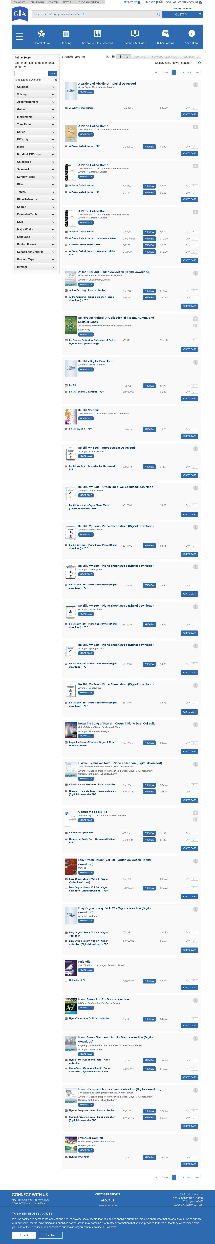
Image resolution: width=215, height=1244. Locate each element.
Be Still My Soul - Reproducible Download (106, 447)
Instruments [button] (35, 117)
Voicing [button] (35, 94)
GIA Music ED (37, 2)
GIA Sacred (19, 2)
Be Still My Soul (88, 410)
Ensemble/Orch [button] (35, 214)
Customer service (107, 1194)
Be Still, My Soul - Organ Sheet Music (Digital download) (116, 486)
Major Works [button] (35, 229)
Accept (24, 1235)
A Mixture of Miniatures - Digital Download (107, 83)
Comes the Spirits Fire (92, 811)
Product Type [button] (35, 259)
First (157, 72)
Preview (149, 146)
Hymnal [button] (35, 267)
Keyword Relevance (164, 56)
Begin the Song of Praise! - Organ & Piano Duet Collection (117, 723)
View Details (86, 92)
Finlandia (84, 961)
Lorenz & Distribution (90, 2)
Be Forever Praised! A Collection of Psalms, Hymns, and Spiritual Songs (93, 342)
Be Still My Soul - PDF (80, 428)
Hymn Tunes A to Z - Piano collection (103, 999)
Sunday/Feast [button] (35, 176)
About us (107, 1200)
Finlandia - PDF (77, 980)
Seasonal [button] (35, 169)
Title (123, 56)
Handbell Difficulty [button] (35, 154)
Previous (166, 72)
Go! (53, 73)
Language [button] (35, 236)
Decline (50, 1235)
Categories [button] (35, 161)
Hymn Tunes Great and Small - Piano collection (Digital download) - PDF (89, 1070)
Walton (53, 2)
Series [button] (35, 132)
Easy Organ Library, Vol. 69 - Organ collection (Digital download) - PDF (88, 942)
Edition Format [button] (35, 244)
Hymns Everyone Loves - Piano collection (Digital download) (119, 1089)
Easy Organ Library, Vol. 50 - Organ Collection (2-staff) (88, 880)
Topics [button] (35, 192)
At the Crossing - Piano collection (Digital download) (114, 271)
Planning (66, 36)
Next (189, 72)
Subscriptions (165, 36)
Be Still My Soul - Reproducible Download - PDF (92, 468)
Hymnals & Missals (135, 36)
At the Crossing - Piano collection (87, 290)
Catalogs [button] (35, 86)
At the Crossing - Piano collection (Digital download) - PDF (91, 298)
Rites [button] (35, 184)
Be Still (72, 385)
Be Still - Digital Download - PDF (86, 391)
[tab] (36, 87)
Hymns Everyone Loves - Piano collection (92, 1110)
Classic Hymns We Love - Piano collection (92, 784)
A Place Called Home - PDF (84, 145)
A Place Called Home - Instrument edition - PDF (93, 253)
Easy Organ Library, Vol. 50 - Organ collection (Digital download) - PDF (88, 889)
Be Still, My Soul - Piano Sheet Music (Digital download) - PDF (93, 546)
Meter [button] (35, 146)
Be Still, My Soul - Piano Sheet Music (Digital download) (116, 526)
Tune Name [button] (35, 124)
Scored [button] (35, 207)
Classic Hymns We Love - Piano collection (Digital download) (120, 763)
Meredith (67, 2)
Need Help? (192, 36)
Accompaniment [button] (35, 101)
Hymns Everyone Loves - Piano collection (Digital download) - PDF (92, 1118)
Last (197, 72)
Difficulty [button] (35, 139)
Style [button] (35, 221)
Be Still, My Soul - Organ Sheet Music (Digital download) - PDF (89, 507)
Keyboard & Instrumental (97, 36)
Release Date (190, 56)
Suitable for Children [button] (35, 251)
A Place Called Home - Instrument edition (92, 237)
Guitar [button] (35, 109)
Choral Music (42, 36)
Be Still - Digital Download (95, 361)
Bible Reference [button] (35, 199)
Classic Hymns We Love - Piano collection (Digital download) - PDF (92, 792)
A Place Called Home (93, 125)
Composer (140, 56)
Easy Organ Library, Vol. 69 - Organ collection (88, 934)
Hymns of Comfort (90, 1137)
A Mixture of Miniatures (82, 107)
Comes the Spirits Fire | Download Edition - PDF (92, 841)
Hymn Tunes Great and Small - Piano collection (89, 1061)
